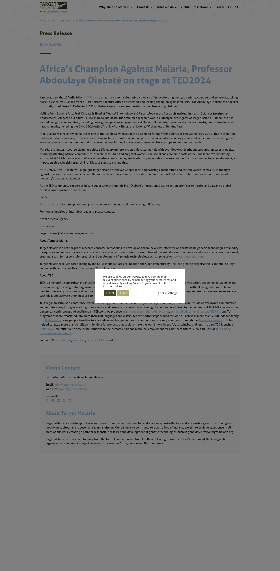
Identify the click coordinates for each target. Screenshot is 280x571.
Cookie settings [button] (167, 293)
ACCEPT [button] (110, 293)
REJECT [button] (123, 293)
